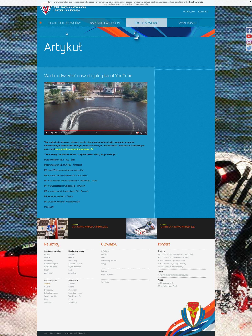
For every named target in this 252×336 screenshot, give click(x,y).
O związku (189, 12)
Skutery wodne (147, 23)
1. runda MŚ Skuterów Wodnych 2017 (170, 228)
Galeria (47, 257)
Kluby (46, 270)
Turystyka (105, 282)
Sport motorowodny (64, 23)
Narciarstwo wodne (105, 23)
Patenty (104, 271)
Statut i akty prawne (108, 261)
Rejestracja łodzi (107, 274)
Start (40, 22)
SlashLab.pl (82, 333)
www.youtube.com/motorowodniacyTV (74, 149)
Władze (104, 254)
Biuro (103, 257)
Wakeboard (187, 23)
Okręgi (103, 264)
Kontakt (203, 12)
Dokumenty (48, 261)
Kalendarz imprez (51, 264)
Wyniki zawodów (50, 267)
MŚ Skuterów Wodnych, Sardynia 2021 (81, 228)
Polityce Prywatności (195, 2)
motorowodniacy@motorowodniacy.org (173, 275)
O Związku (105, 251)
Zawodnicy (48, 273)
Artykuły (47, 254)
